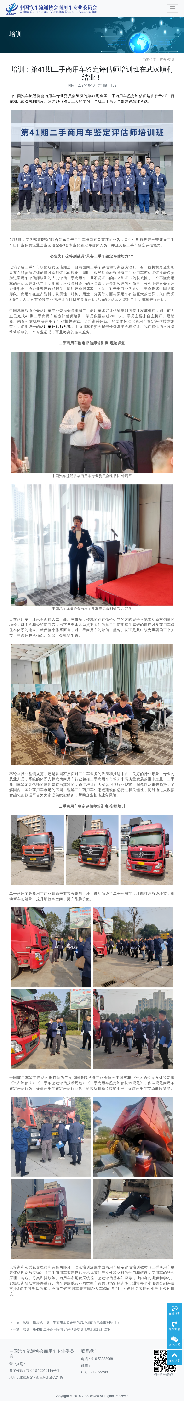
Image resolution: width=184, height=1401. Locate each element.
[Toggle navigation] (172, 8)
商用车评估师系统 (55, 326)
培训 (171, 59)
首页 (163, 59)
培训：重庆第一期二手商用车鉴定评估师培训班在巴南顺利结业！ (71, 1323)
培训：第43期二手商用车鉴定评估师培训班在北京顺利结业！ (68, 1329)
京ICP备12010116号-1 (42, 1371)
